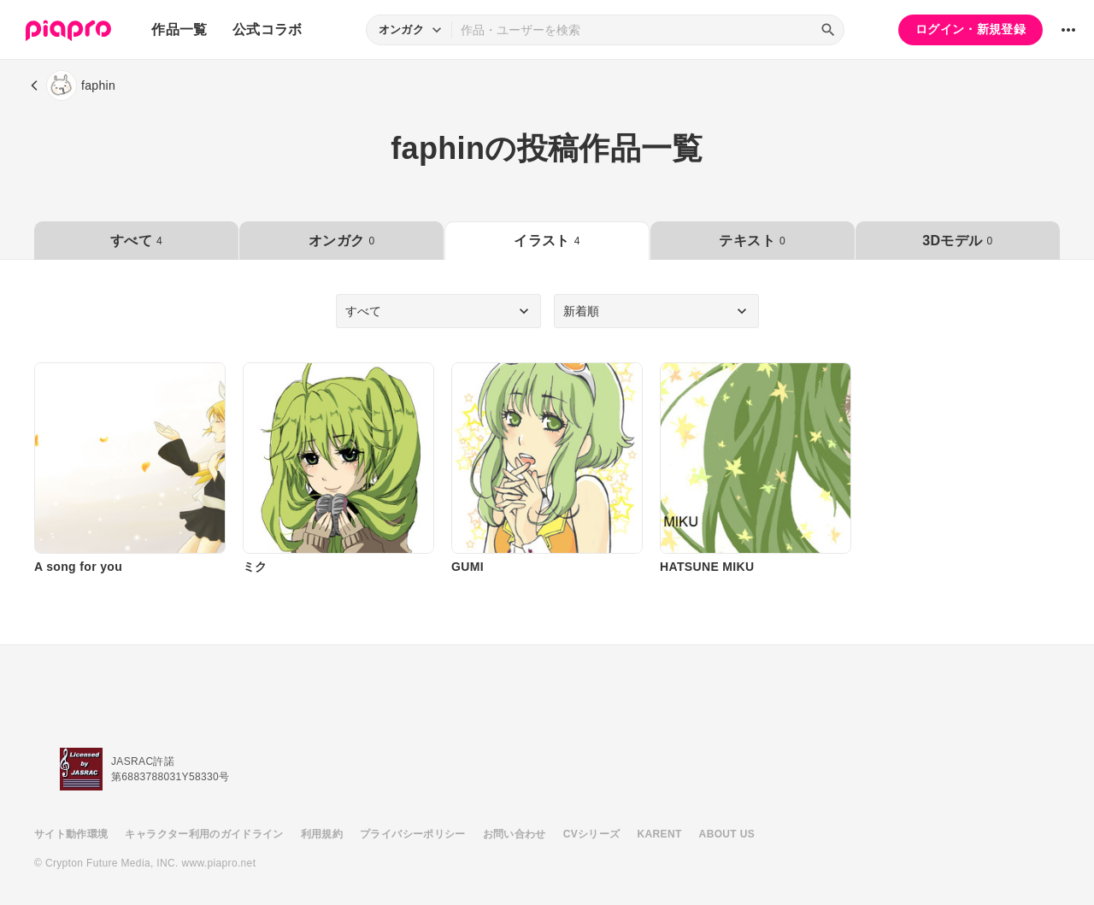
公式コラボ (267, 29)
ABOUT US (727, 834)
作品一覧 (179, 29)
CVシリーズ (592, 834)
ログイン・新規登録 (970, 29)
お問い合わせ (514, 834)
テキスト (752, 240)
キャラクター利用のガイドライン (204, 834)
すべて (136, 240)
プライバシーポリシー (413, 834)
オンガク (341, 240)
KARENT (660, 834)
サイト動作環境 (71, 834)
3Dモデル (957, 240)
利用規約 (322, 834)
